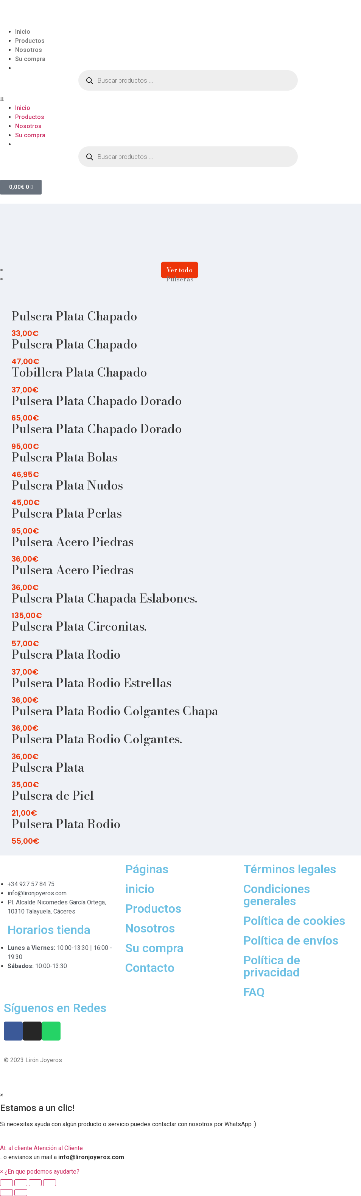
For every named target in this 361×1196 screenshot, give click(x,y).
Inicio (22, 31)
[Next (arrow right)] (20, 1192)
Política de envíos (290, 940)
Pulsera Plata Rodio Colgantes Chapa (114, 711)
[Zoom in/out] (49, 1182)
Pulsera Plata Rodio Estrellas (91, 682)
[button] (180, 99)
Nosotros (28, 49)
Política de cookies (294, 920)
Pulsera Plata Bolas (64, 457)
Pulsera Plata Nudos (67, 485)
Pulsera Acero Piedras (72, 541)
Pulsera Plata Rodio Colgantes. (96, 739)
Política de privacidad (271, 966)
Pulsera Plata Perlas (66, 513)
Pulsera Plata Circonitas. (78, 626)
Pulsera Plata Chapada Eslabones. (104, 598)
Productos (30, 40)
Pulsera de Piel (52, 795)
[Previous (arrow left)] (6, 1192)
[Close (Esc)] (6, 1182)
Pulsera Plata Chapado (74, 316)
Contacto (149, 968)
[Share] (20, 1182)
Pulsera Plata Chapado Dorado (96, 400)
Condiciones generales (276, 895)
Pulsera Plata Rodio (66, 654)
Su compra (30, 59)
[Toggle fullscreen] (35, 1182)
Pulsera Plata (47, 767)
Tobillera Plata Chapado (79, 372)
